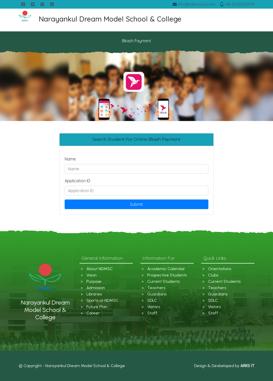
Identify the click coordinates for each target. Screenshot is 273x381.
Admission (95, 287)
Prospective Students (167, 275)
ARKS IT (247, 365)
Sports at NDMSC (102, 300)
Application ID (77, 180)
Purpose (93, 281)
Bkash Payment (136, 40)
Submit (136, 204)
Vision (91, 275)
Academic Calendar (166, 268)
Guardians (157, 294)
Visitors (153, 306)
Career (93, 313)
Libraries (94, 294)
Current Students (163, 281)
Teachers (156, 287)
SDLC (152, 300)
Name (70, 159)
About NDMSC (99, 268)
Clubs (213, 275)
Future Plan (96, 306)
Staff (152, 313)
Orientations (219, 268)
